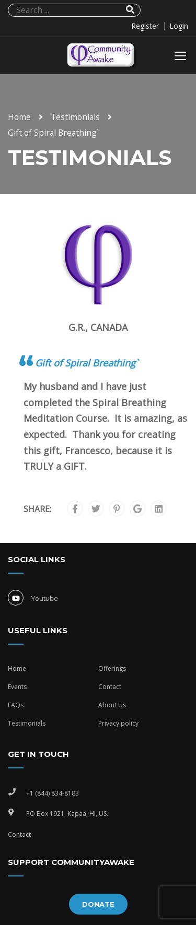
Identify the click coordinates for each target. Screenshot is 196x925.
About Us (112, 705)
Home (19, 117)
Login (178, 26)
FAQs (16, 705)
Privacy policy (118, 723)
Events (17, 686)
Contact (109, 686)
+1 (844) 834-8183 (52, 793)
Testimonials (75, 117)
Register (145, 26)
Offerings (112, 668)
